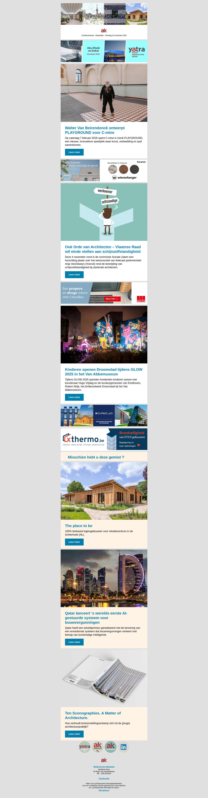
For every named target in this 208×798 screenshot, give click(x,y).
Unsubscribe (104, 779)
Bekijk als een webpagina (104, 767)
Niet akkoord (104, 790)
